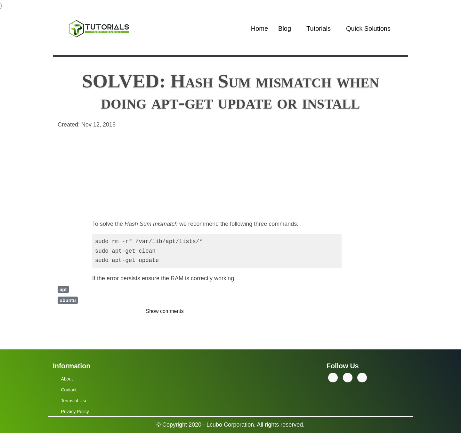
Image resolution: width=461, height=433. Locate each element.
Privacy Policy (75, 411)
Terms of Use (74, 400)
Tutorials (318, 28)
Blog (284, 28)
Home (259, 28)
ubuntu (68, 300)
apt (63, 289)
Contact (69, 389)
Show (165, 311)
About (67, 378)
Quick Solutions (368, 28)
